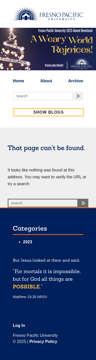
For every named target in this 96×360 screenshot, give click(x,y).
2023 (27, 242)
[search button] (78, 96)
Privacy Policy (43, 341)
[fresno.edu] (48, 13)
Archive (75, 81)
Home (18, 81)
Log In (19, 325)
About (46, 81)
